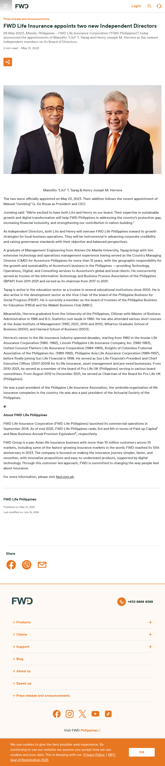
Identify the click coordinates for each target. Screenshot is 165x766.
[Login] (136, 6)
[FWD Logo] (21, 6)
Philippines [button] (89, 730)
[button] (136, 6)
